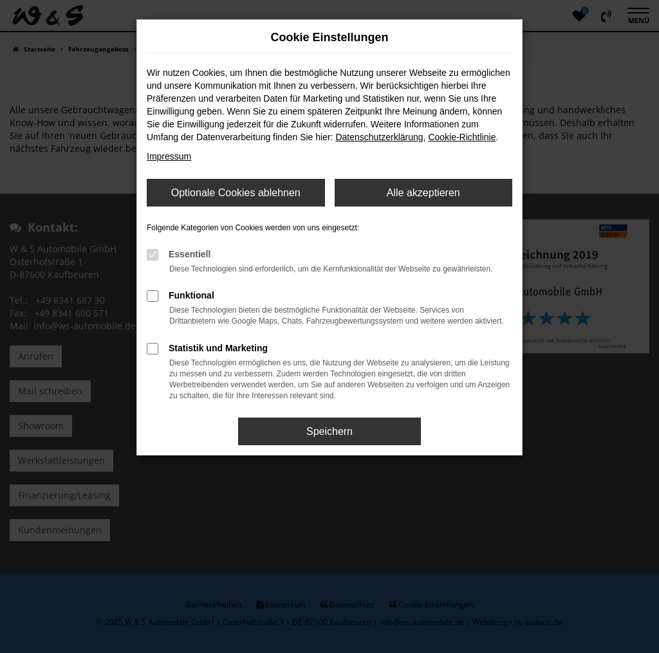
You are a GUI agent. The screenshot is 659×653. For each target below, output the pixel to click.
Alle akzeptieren (423, 192)
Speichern (329, 431)
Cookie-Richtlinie (462, 137)
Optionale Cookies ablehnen (236, 192)
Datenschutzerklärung (379, 137)
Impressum (169, 156)
